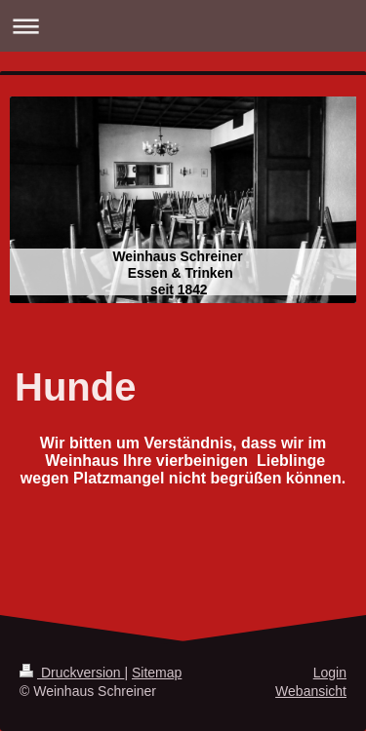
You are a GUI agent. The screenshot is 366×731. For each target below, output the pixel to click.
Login (329, 672)
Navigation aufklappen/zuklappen (183, 26)
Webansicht (310, 691)
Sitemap (157, 672)
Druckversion (72, 672)
